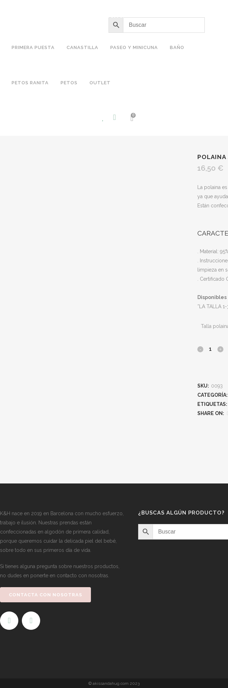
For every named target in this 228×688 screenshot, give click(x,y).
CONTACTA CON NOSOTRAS (45, 594)
